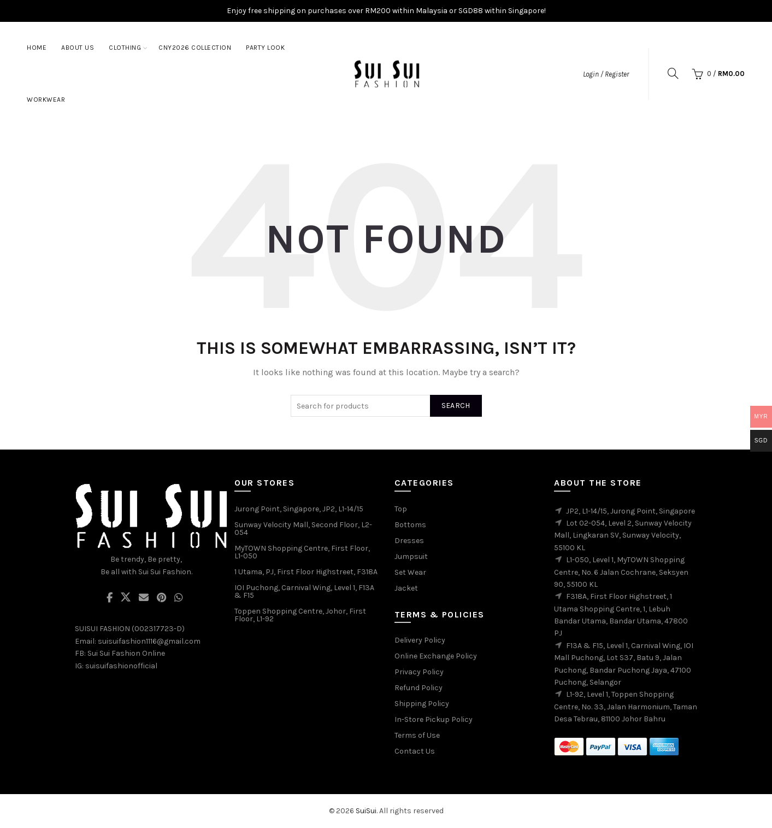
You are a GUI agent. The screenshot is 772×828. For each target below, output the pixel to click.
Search (455, 405)
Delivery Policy (419, 640)
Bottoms (410, 524)
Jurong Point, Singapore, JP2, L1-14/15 (298, 509)
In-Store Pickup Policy (433, 719)
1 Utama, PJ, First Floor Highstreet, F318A (306, 571)
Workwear (46, 99)
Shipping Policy (421, 703)
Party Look (265, 47)
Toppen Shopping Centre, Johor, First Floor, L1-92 (300, 615)
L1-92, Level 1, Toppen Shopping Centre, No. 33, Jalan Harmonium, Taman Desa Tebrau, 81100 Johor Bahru (625, 707)
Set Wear (410, 572)
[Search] (673, 73)
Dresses (409, 540)
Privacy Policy (419, 672)
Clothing (125, 47)
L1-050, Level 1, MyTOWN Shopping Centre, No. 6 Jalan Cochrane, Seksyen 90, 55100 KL (621, 572)
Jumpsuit (411, 556)
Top (400, 509)
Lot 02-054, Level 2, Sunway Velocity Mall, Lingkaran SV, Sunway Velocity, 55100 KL (623, 535)
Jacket (406, 588)
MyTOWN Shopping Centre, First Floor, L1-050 (302, 552)
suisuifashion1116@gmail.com (149, 641)
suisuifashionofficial (121, 665)
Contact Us (414, 751)
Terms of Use (417, 735)
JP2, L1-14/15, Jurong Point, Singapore (630, 511)
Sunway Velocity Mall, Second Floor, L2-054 (303, 528)
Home (36, 47)
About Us (77, 47)
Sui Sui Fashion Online (126, 653)
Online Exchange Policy (435, 656)
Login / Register (606, 74)
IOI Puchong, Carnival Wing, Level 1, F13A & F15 (304, 591)
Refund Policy (418, 687)
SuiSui (366, 810)
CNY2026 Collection (194, 47)
